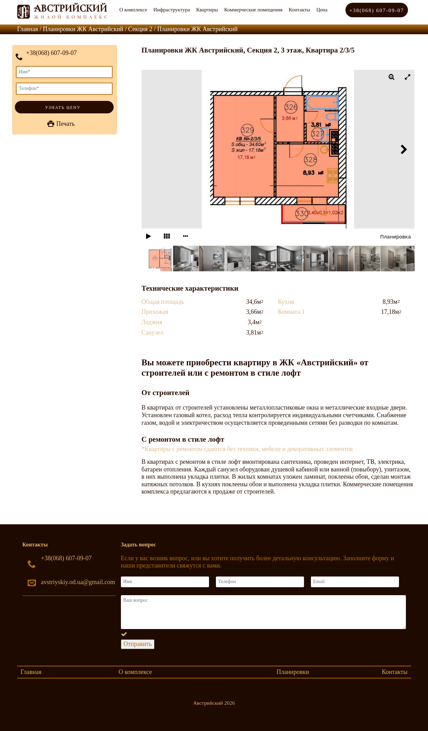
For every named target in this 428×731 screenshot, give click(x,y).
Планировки (292, 671)
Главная (31, 671)
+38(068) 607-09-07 (376, 10)
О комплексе (133, 9)
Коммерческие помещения (253, 9)
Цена (321, 9)
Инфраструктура (171, 9)
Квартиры (207, 9)
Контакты (299, 9)
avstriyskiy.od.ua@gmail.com (78, 582)
